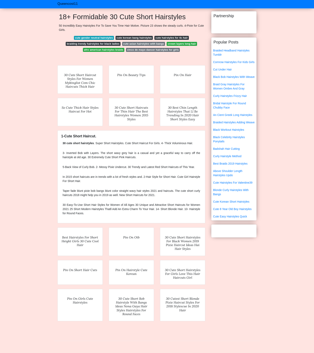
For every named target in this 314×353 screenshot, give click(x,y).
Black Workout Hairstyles (228, 129)
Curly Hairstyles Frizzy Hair (230, 96)
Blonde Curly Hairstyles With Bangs (231, 192)
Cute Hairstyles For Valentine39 (233, 182)
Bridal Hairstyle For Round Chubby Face (229, 105)
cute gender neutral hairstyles (94, 37)
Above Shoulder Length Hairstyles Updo (227, 173)
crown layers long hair (182, 43)
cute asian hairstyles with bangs (143, 43)
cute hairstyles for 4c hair (172, 37)
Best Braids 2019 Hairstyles (230, 163)
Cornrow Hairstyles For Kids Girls (234, 62)
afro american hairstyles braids (103, 49)
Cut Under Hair (222, 69)
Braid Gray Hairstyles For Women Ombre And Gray (229, 86)
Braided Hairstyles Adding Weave (234, 122)
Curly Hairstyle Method (227, 156)
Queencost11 (67, 4)
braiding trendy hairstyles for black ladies (93, 43)
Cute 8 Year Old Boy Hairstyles (232, 209)
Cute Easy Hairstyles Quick (230, 216)
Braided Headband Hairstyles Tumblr (231, 52)
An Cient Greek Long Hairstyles (232, 115)
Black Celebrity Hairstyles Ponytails (229, 139)
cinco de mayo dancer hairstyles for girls (153, 49)
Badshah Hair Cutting (226, 148)
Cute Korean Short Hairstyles (231, 201)
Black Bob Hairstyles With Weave (234, 76)
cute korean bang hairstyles (134, 37)
